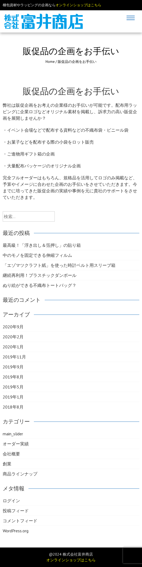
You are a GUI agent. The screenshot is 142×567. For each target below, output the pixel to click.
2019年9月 (13, 367)
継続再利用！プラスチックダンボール (39, 275)
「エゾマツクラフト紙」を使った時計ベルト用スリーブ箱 (59, 265)
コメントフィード (20, 520)
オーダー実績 (16, 443)
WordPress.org (15, 530)
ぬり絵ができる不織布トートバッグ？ (39, 285)
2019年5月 (13, 387)
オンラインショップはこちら (78, 5)
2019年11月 (14, 356)
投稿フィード (16, 510)
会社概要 (11, 453)
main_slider (13, 433)
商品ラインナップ (20, 474)
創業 (7, 463)
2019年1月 (13, 397)
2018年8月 (13, 407)
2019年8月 (13, 377)
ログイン (11, 500)
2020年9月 (13, 326)
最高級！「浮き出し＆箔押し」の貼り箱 (42, 245)
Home (50, 61)
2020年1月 (13, 346)
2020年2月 (13, 336)
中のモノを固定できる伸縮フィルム (37, 255)
